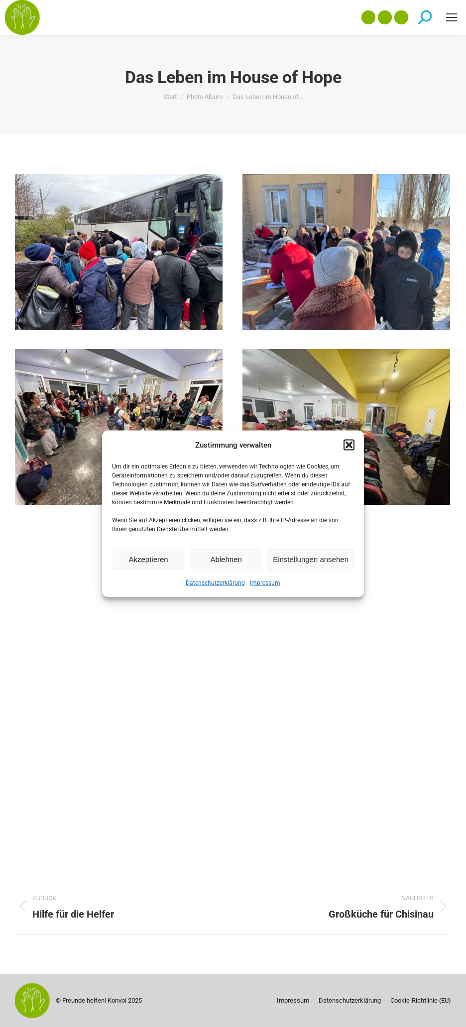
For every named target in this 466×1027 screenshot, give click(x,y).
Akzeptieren (148, 559)
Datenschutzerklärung (215, 582)
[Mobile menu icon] (451, 17)
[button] (349, 445)
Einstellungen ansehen (311, 559)
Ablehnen (225, 559)
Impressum (265, 582)
